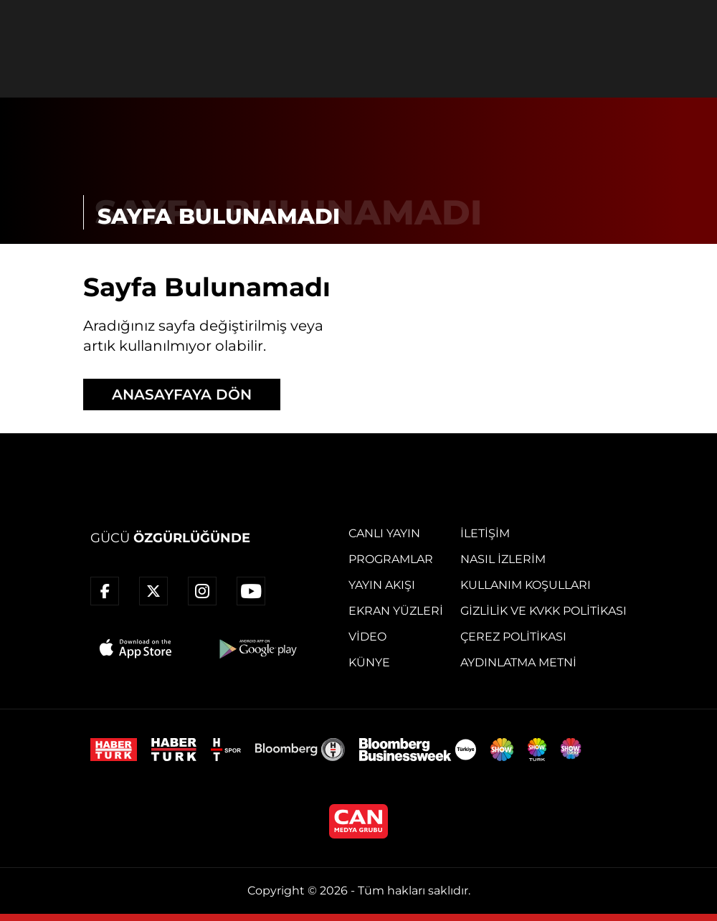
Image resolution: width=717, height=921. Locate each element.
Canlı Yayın (384, 533)
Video (367, 636)
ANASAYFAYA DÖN (182, 394)
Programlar (390, 559)
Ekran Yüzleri (395, 611)
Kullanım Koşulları (525, 585)
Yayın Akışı (381, 585)
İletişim (485, 533)
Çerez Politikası (513, 636)
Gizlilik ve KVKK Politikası (543, 611)
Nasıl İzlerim (503, 559)
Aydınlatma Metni (518, 662)
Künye (369, 662)
